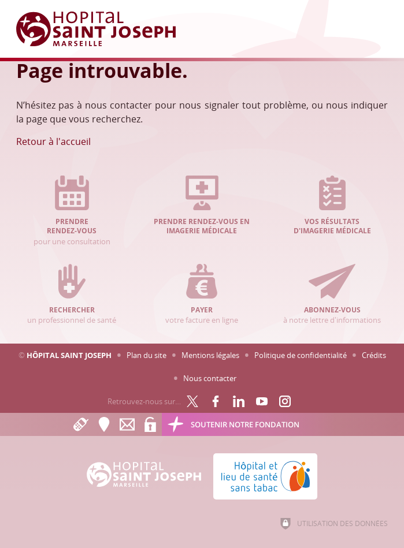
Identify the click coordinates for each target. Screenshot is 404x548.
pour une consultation (72, 211)
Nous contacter (209, 378)
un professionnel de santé (72, 294)
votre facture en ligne (202, 294)
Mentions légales (210, 355)
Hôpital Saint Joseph (69, 355)
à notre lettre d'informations (332, 294)
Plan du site (146, 355)
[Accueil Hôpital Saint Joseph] (103, 29)
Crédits (374, 355)
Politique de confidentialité (300, 355)
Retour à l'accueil (53, 141)
